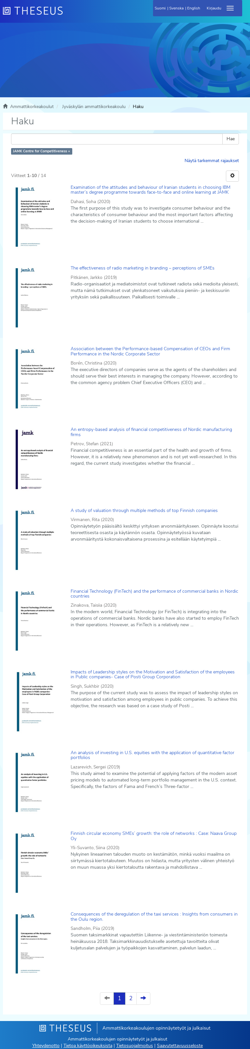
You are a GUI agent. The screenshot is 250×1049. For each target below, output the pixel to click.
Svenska (176, 8)
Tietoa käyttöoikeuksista (87, 1045)
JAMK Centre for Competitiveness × (41, 151)
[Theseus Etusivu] (68, 15)
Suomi (160, 8)
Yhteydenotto (46, 1045)
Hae (231, 139)
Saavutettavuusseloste (180, 1045)
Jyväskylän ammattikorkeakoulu (94, 107)
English (193, 8)
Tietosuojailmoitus (134, 1045)
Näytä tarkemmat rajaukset (212, 161)
